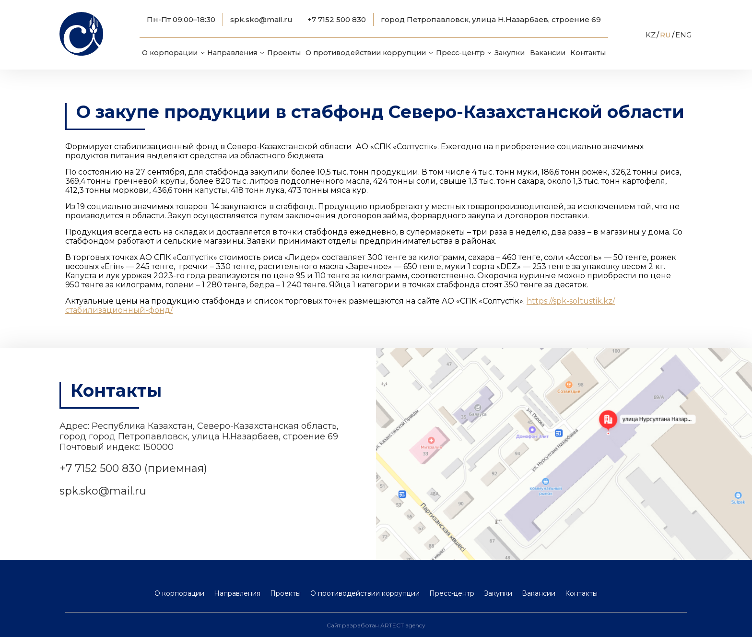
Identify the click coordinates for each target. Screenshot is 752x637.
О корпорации (170, 52)
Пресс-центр (460, 52)
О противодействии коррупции (366, 52)
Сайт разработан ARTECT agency (376, 625)
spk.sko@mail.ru (261, 19)
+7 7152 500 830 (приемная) (133, 468)
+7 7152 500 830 (336, 19)
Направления (232, 52)
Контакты (588, 52)
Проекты (284, 52)
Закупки (509, 52)
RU (665, 34)
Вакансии (547, 52)
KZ (651, 34)
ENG (683, 34)
